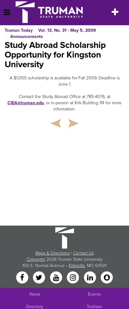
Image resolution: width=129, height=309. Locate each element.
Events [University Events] (94, 294)
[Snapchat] (106, 278)
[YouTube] (56, 278)
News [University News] (35, 294)
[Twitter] (39, 278)
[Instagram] (73, 278)
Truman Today (19, 30)
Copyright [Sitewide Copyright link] (36, 259)
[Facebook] (22, 278)
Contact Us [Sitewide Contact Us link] (83, 253)
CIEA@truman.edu (25, 102)
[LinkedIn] (90, 278)
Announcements (26, 36)
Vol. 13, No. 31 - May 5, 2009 (67, 30)
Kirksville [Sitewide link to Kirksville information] (77, 265)
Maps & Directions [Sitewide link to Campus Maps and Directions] (52, 253)
